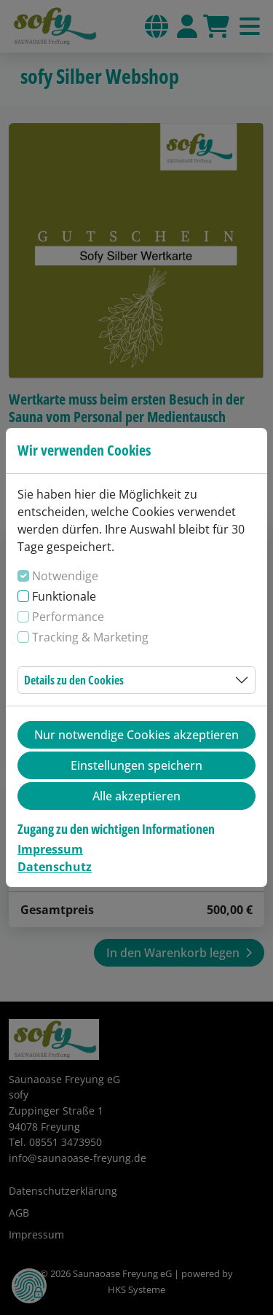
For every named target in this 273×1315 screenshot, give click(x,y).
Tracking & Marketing (90, 637)
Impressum (50, 849)
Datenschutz (54, 867)
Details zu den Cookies (74, 680)
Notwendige (65, 576)
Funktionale (64, 596)
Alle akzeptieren (136, 796)
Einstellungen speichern (136, 765)
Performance (68, 617)
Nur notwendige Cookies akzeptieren (136, 735)
